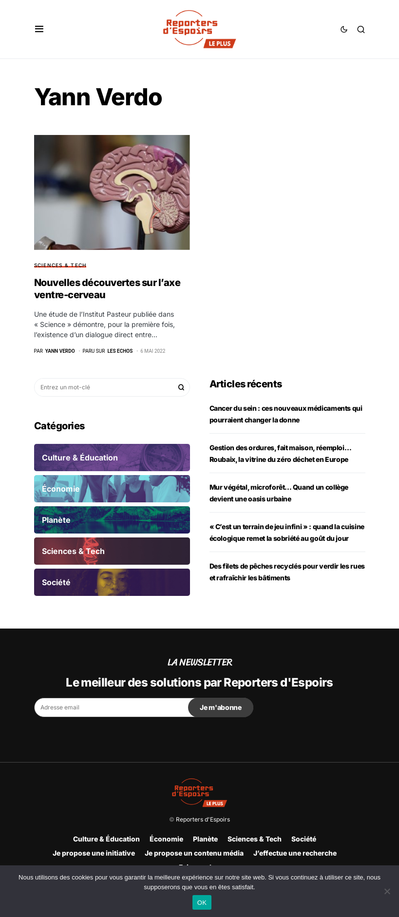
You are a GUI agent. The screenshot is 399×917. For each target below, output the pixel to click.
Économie (166, 839)
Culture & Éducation (106, 839)
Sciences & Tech (60, 265)
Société (303, 839)
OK (202, 902)
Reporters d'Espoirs (203, 819)
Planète (205, 839)
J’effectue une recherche (295, 853)
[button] (39, 29)
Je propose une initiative (94, 853)
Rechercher (181, 387)
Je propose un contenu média (194, 853)
